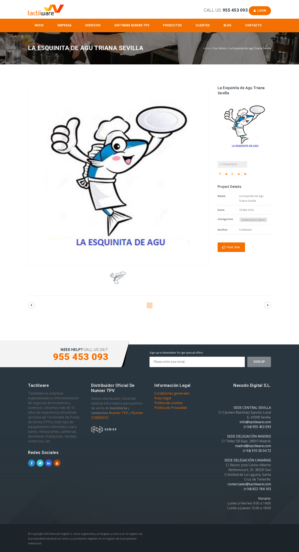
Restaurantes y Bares (253, 219)
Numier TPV (118, 413)
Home (207, 48)
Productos (172, 25)
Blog (228, 25)
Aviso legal (162, 398)
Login (260, 10)
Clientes (203, 25)
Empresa (65, 25)
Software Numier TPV (132, 25)
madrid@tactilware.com (253, 446)
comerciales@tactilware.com (249, 484)
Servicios (92, 25)
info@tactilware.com (255, 422)
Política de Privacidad (170, 407)
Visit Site (231, 247)
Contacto (253, 25)
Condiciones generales (172, 393)
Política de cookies (168, 403)
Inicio (39, 25)
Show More (228, 164)
